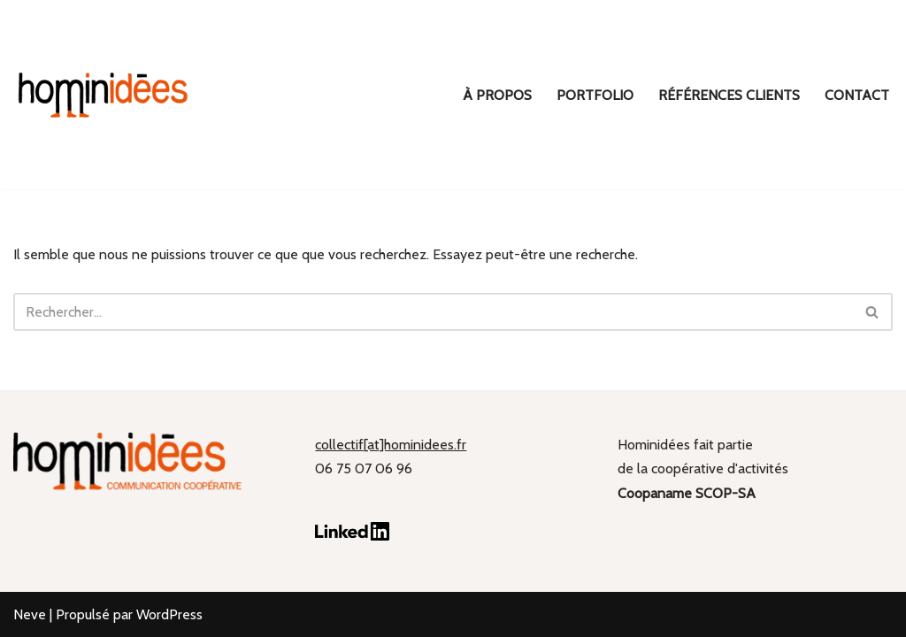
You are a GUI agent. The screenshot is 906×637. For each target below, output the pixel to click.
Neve (29, 614)
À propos (497, 95)
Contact (857, 95)
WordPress (169, 614)
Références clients (729, 95)
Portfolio (595, 95)
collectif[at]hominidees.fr (390, 444)
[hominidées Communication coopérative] (101, 94)
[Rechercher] (433, 312)
